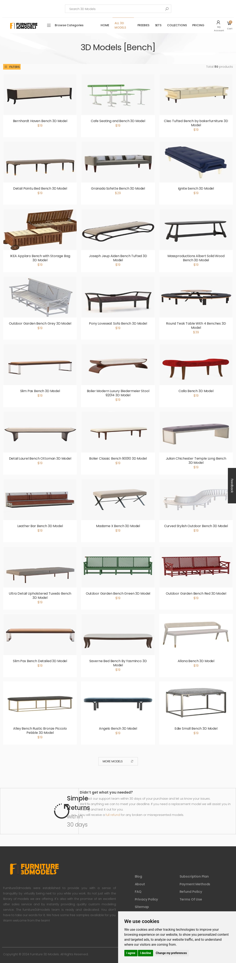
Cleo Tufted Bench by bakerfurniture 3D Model (196, 123)
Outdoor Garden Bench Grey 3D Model (40, 323)
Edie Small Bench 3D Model (196, 728)
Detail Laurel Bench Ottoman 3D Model (40, 458)
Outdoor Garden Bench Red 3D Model (196, 593)
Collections (177, 25)
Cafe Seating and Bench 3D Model (118, 121)
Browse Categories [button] (69, 25)
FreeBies (143, 25)
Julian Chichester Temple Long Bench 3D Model (196, 460)
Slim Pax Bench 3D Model (40, 391)
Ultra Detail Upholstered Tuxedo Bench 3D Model (40, 595)
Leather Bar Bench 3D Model (40, 526)
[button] (219, 25)
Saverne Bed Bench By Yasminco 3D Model (118, 663)
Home (105, 25)
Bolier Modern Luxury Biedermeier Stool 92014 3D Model (118, 393)
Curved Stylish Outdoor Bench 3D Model (196, 526)
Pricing (198, 25)
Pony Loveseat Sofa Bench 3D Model (118, 323)
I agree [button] (130, 953)
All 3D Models (120, 25)
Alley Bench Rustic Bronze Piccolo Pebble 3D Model (40, 730)
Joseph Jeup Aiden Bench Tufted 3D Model (118, 258)
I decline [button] (145, 953)
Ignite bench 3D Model (196, 188)
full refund (113, 815)
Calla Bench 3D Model (196, 391)
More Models (118, 761)
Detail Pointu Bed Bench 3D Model (40, 188)
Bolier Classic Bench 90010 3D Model (118, 458)
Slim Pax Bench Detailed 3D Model (40, 661)
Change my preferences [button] (171, 953)
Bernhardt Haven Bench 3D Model (40, 121)
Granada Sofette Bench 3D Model (118, 188)
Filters (12, 67)
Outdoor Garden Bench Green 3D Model (118, 593)
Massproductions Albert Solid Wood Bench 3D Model (196, 258)
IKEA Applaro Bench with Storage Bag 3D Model (40, 258)
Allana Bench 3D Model (196, 661)
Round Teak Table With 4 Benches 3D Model (196, 325)
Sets (158, 25)
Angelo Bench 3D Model (118, 728)
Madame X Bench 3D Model (118, 526)
